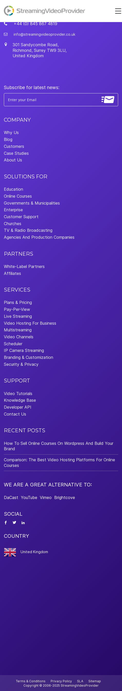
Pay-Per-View (17, 309)
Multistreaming (18, 329)
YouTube (29, 497)
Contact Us (15, 414)
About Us (13, 159)
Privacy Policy (61, 681)
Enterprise (13, 209)
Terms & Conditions (30, 681)
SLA (80, 681)
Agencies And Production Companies (39, 237)
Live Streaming (18, 316)
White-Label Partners (24, 266)
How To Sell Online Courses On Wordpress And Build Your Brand (58, 446)
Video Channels (18, 336)
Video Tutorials (18, 393)
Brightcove (64, 497)
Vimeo (46, 497)
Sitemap (94, 681)
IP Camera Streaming (24, 350)
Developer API (17, 407)
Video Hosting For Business (30, 323)
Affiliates (12, 273)
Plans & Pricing (18, 302)
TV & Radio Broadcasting (28, 230)
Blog (8, 139)
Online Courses (18, 196)
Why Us (11, 132)
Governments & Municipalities (32, 203)
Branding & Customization (28, 357)
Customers (14, 146)
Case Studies (16, 153)
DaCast (11, 497)
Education (13, 189)
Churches (12, 223)
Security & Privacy (21, 364)
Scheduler (13, 343)
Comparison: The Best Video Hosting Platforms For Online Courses (59, 462)
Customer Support (21, 216)
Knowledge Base (20, 400)
